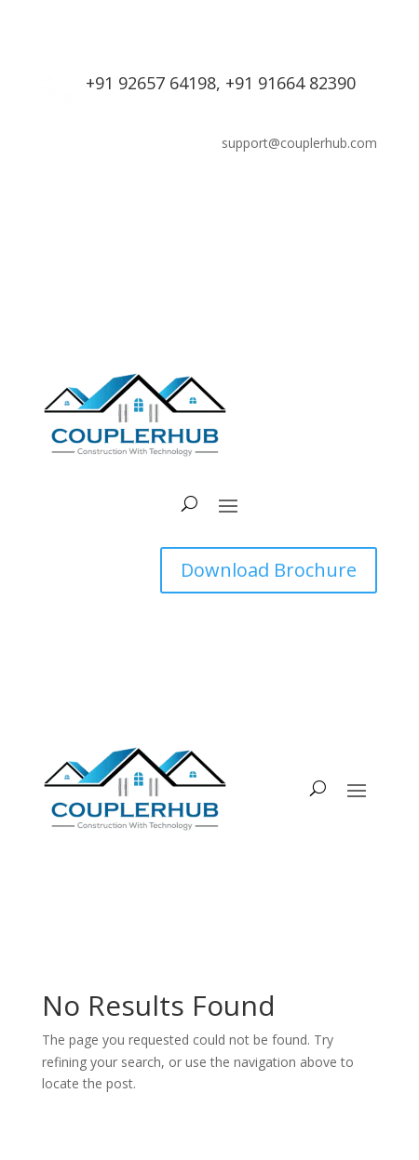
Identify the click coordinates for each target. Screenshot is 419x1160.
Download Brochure (269, 569)
